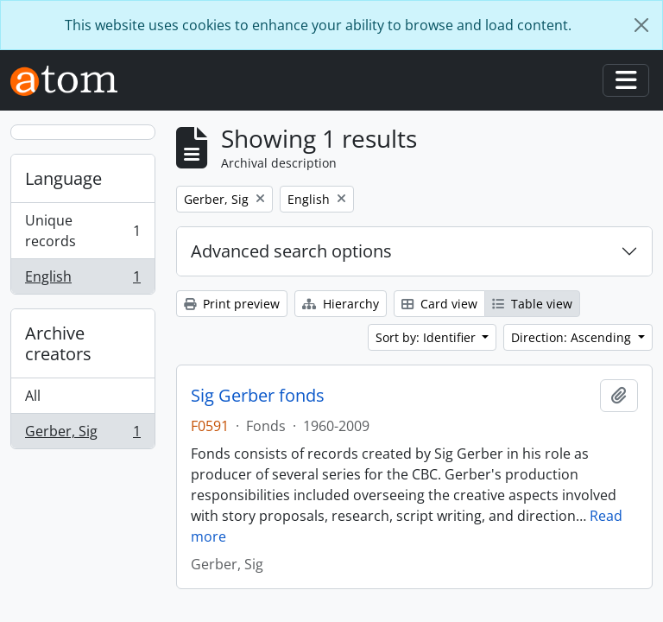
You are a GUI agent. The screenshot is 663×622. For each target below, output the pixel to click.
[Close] (641, 25)
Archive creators (58, 343)
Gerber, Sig (82, 434)
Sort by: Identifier (427, 337)
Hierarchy (340, 303)
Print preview (232, 303)
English (82, 280)
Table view (532, 303)
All (33, 395)
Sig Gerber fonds (258, 395)
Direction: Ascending (573, 337)
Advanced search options (291, 251)
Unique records (82, 231)
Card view (439, 303)
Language (63, 178)
